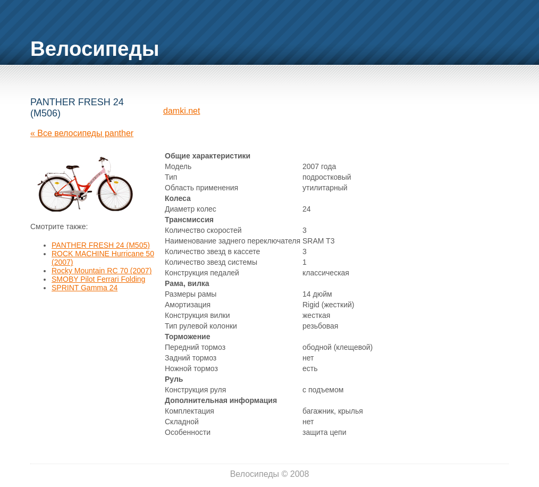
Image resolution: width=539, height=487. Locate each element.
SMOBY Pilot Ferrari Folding (98, 279)
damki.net (181, 110)
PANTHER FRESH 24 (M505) (101, 245)
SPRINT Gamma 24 (84, 287)
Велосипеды (94, 48)
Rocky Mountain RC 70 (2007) (101, 270)
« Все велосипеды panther (81, 133)
